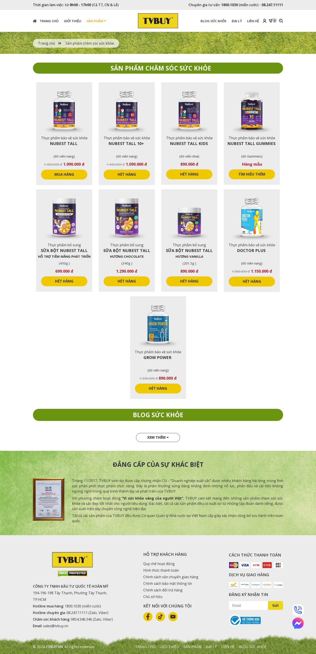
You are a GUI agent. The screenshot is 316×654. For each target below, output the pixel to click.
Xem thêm (158, 437)
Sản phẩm (96, 21)
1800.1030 (229, 4)
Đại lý (237, 21)
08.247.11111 (272, 4)
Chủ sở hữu (152, 596)
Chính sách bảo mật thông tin (167, 583)
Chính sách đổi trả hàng (163, 590)
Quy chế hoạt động (159, 563)
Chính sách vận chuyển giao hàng (170, 576)
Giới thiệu (72, 21)
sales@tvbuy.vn (55, 625)
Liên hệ (253, 21)
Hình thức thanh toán (161, 570)
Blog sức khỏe (213, 21)
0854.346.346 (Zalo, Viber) (92, 619)
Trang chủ (46, 21)
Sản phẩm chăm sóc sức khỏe (90, 43)
